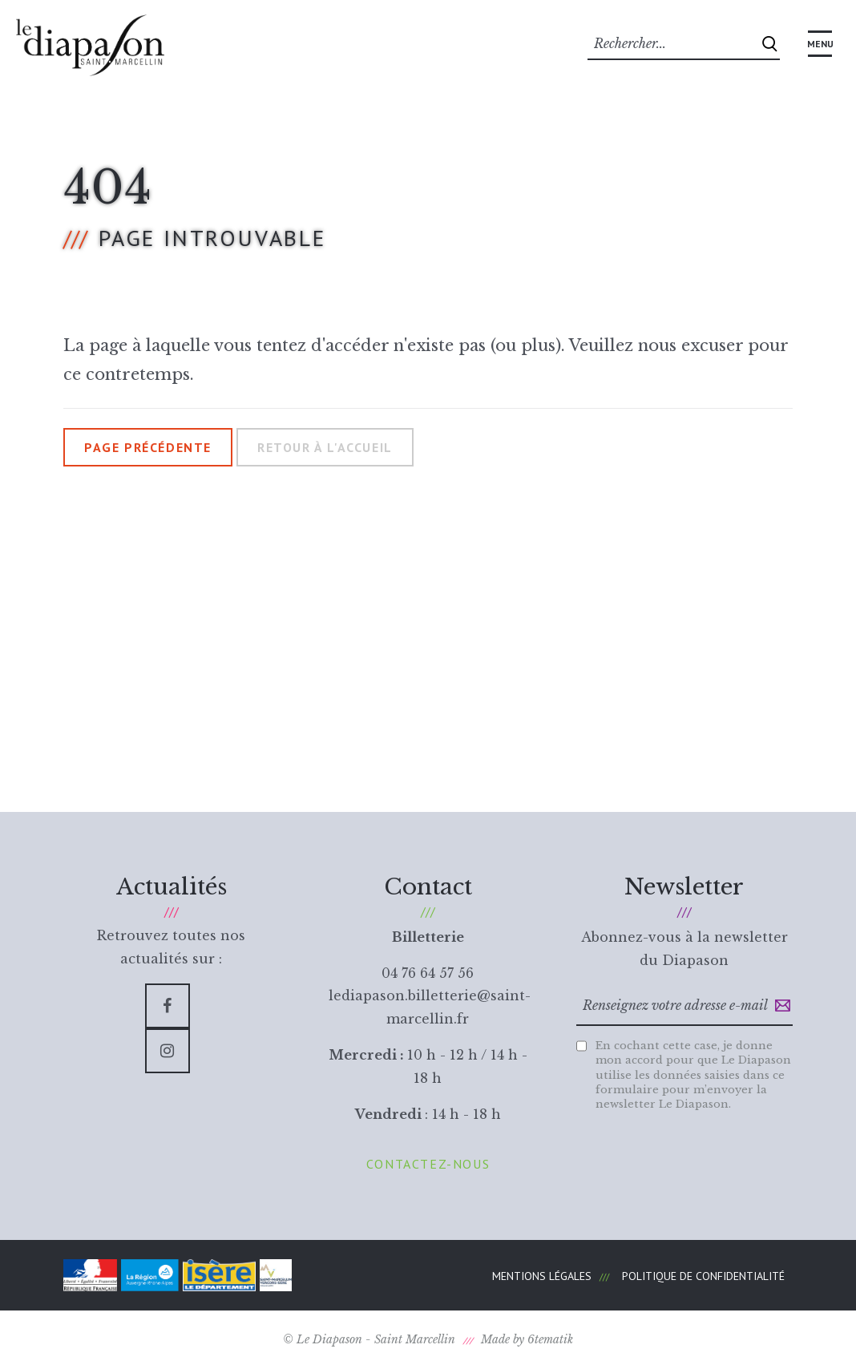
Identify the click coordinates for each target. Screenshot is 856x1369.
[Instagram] (167, 1050)
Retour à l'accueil (325, 447)
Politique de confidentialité (703, 1276)
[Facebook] (167, 1005)
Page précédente (148, 447)
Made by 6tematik (527, 1339)
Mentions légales (542, 1276)
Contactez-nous (428, 1164)
